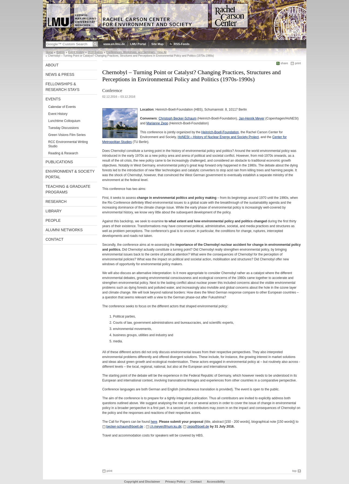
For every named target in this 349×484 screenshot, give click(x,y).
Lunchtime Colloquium (64, 121)
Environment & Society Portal (70, 174)
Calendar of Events (62, 107)
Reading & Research (63, 153)
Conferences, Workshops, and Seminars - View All (136, 52)
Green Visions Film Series (67, 135)
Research (56, 201)
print (298, 63)
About (52, 65)
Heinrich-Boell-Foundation (220, 132)
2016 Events (95, 52)
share (284, 63)
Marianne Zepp (157, 123)
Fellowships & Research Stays (63, 87)
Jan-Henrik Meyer (251, 118)
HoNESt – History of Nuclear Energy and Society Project (218, 137)
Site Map (157, 44)
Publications (59, 162)
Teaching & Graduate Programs (68, 189)
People (53, 220)
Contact (55, 239)
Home (49, 52)
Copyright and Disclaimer (142, 481)
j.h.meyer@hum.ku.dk (166, 426)
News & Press (60, 74)
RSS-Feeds (181, 44)
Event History (76, 52)
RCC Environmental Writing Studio (68, 144)
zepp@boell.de (198, 426)
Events (60, 52)
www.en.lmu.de (114, 44)
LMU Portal (138, 44)
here (154, 422)
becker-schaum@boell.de (124, 426)
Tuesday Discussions (63, 128)
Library (54, 211)
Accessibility (216, 481)
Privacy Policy (175, 481)
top (294, 470)
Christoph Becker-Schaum (177, 118)
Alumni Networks (64, 230)
